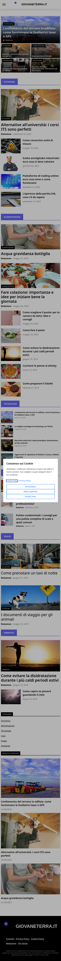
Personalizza (30, 486)
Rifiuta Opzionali (30, 491)
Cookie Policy (11, 480)
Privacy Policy (25, 480)
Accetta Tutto (30, 496)
